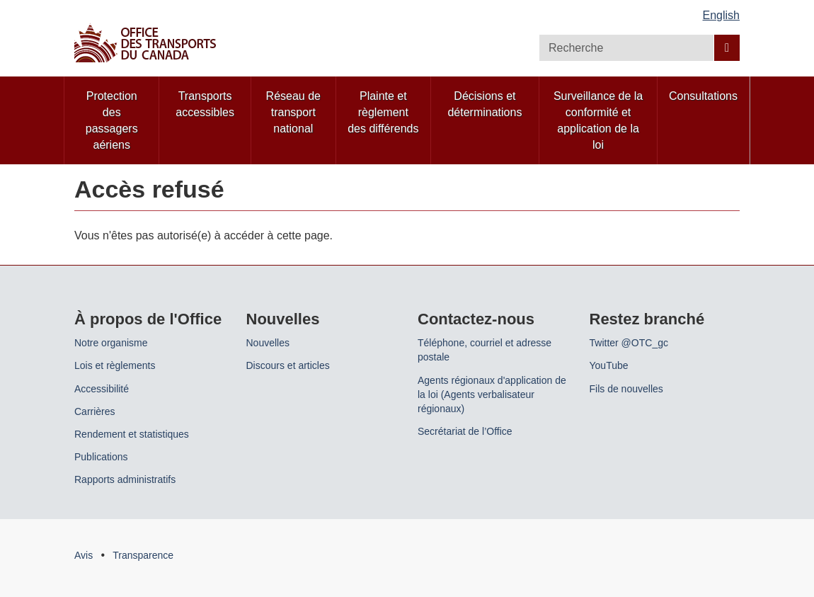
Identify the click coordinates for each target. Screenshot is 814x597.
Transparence (143, 555)
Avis (83, 555)
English (721, 15)
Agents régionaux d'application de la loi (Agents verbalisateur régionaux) (492, 394)
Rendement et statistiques (131, 434)
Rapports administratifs (125, 479)
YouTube (609, 365)
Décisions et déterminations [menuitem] (484, 104)
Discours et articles (288, 365)
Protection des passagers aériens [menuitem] (112, 120)
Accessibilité (101, 388)
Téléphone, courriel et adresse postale (484, 350)
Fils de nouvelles (626, 388)
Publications (101, 456)
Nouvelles (268, 342)
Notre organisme (111, 342)
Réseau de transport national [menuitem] (293, 112)
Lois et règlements (114, 365)
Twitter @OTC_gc (629, 342)
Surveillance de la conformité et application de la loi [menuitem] (598, 120)
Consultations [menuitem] (703, 96)
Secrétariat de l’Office (465, 431)
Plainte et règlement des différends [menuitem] (383, 112)
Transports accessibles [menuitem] (205, 104)
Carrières (94, 411)
